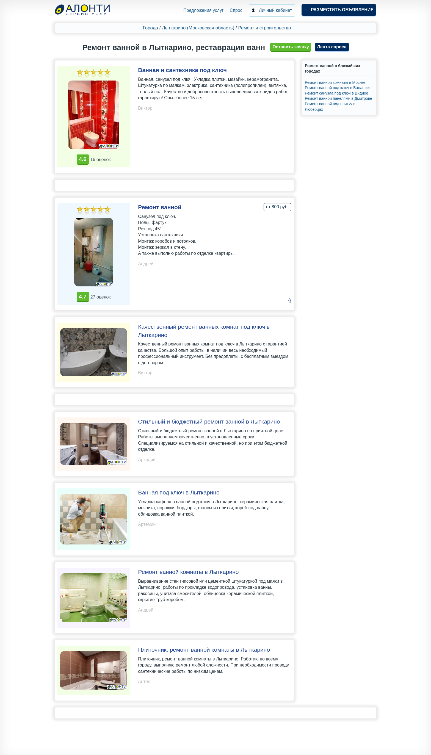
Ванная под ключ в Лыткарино (178, 492)
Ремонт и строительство (264, 28)
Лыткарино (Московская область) (198, 28)
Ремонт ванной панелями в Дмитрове (338, 98)
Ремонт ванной (159, 207)
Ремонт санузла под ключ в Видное (336, 93)
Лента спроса (332, 47)
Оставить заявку (290, 47)
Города (150, 28)
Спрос (236, 10)
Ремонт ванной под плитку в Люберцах (330, 107)
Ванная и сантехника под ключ (182, 70)
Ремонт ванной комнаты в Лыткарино (188, 572)
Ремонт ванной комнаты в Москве (335, 82)
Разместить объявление (342, 9)
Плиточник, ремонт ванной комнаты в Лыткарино (204, 649)
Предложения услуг (203, 10)
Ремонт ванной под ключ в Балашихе (338, 87)
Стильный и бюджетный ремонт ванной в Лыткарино (209, 421)
